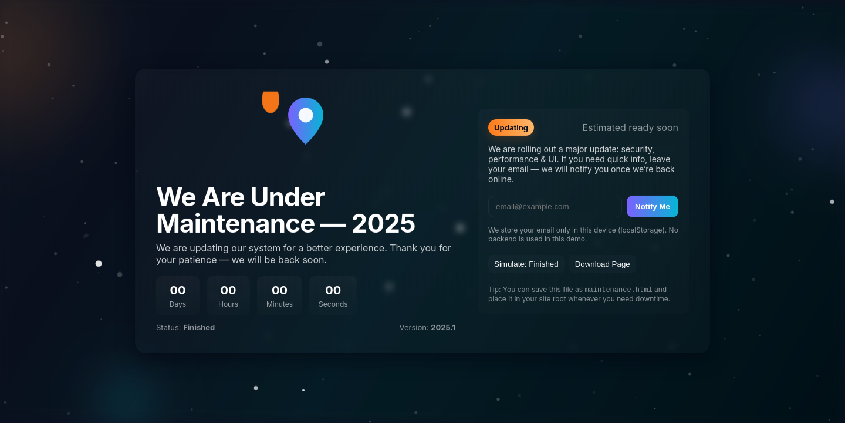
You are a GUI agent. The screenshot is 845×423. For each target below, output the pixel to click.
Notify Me (652, 206)
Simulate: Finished (526, 263)
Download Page (602, 263)
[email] (555, 206)
